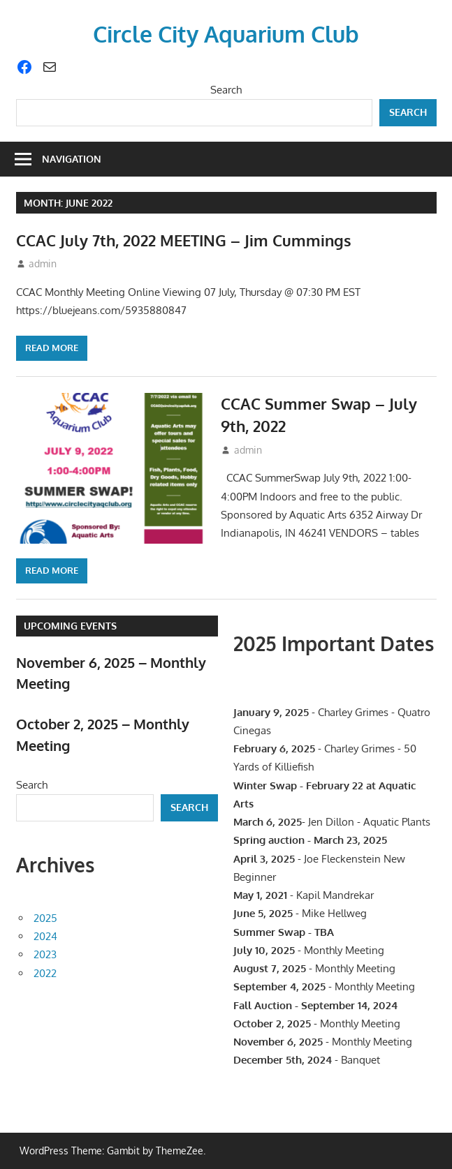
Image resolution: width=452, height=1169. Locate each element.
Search (226, 89)
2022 (45, 973)
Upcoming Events (70, 626)
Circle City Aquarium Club (226, 34)
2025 (45, 918)
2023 (45, 954)
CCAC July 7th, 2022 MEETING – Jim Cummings (183, 240)
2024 (45, 936)
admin (43, 263)
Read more (51, 347)
